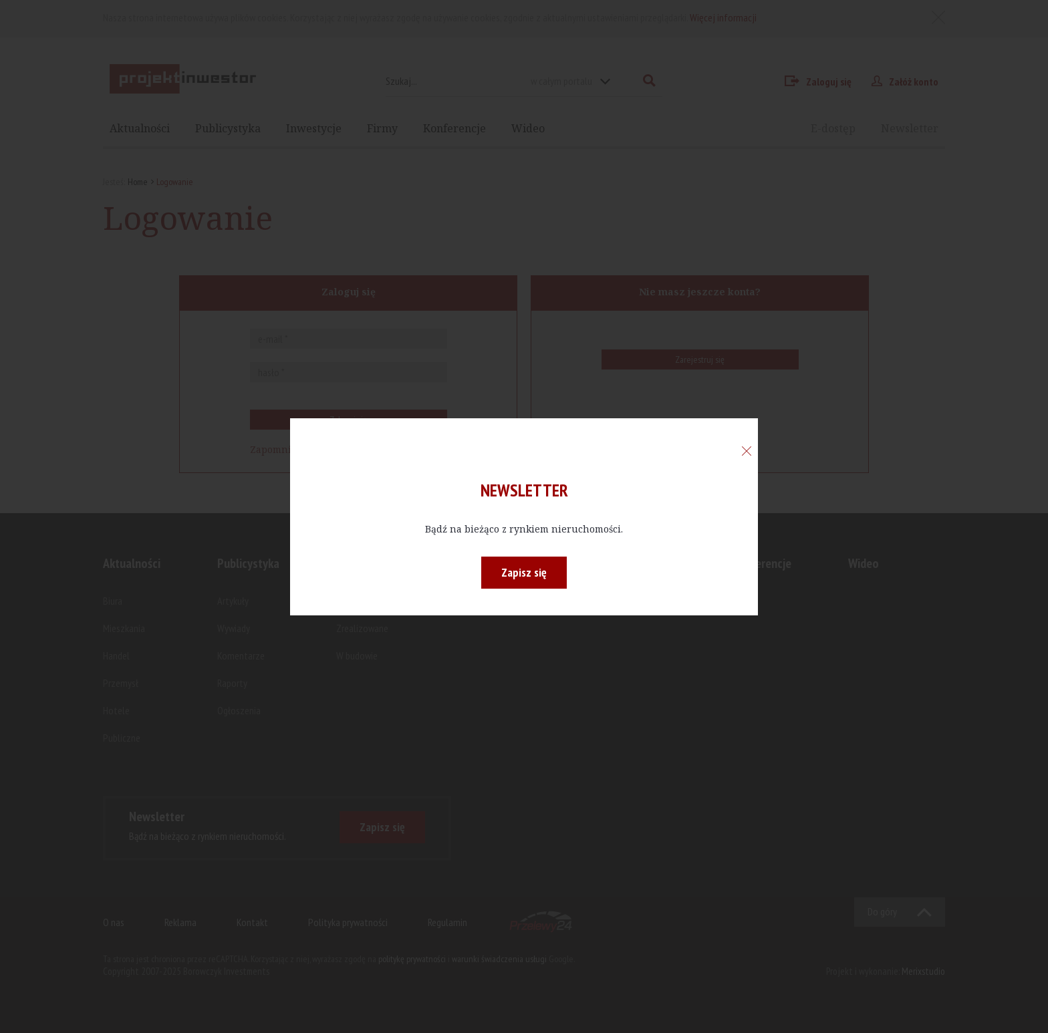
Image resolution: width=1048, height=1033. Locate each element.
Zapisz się (524, 572)
